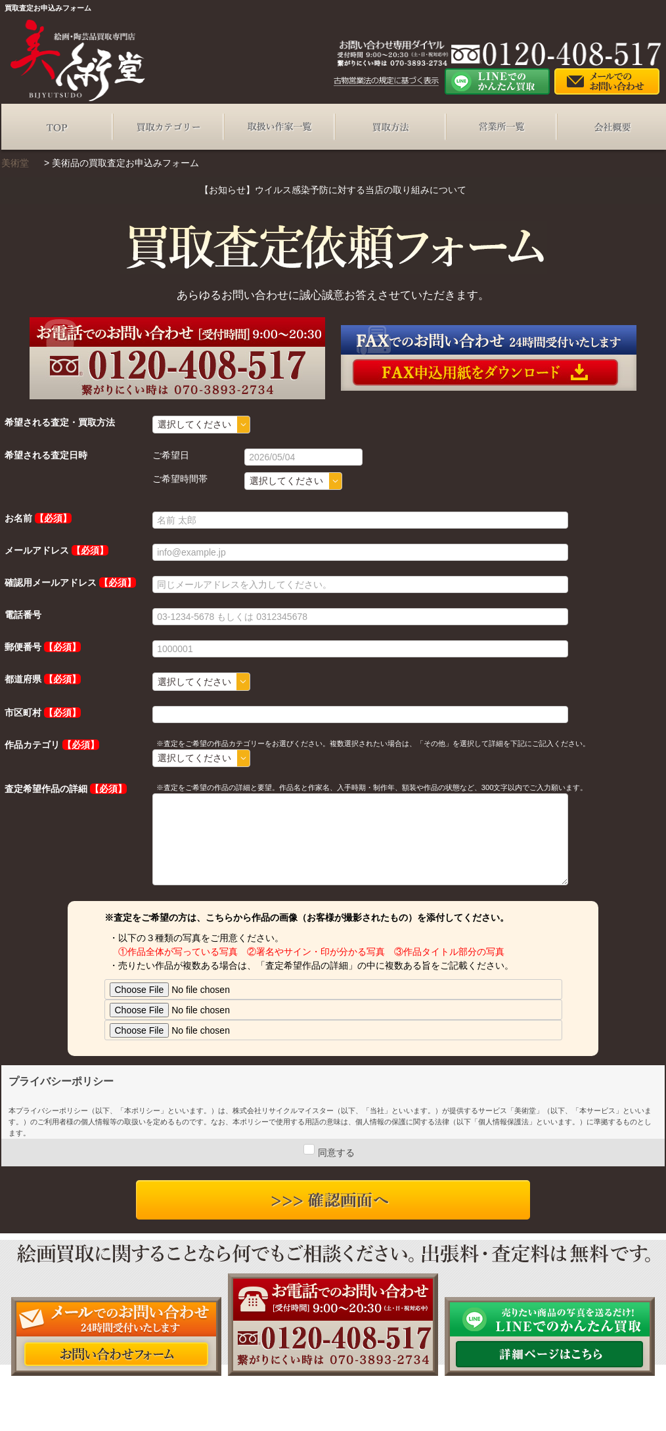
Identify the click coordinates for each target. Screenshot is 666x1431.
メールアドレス (37, 550)
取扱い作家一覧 (278, 127)
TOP (56, 127)
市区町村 (23, 712)
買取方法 (389, 127)
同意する (336, 1152)
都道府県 (23, 679)
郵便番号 (23, 647)
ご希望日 (170, 455)
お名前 (18, 518)
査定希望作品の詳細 (46, 788)
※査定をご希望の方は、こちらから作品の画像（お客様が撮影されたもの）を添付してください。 (306, 917)
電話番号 (23, 614)
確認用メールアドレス (51, 582)
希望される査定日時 (46, 455)
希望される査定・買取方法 (60, 422)
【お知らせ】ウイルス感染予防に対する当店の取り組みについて (333, 190)
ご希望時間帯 (180, 478)
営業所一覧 (500, 127)
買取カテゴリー (167, 127)
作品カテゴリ (32, 744)
